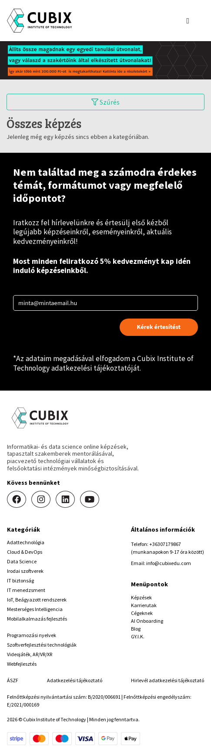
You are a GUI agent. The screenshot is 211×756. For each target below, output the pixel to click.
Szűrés (105, 102)
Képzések (141, 597)
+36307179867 (165, 544)
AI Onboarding (147, 621)
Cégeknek (142, 613)
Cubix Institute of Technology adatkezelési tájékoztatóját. (103, 363)
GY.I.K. (137, 636)
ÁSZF (12, 680)
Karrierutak (144, 605)
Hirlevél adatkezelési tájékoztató (167, 680)
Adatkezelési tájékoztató (74, 680)
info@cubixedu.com (168, 563)
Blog (136, 628)
